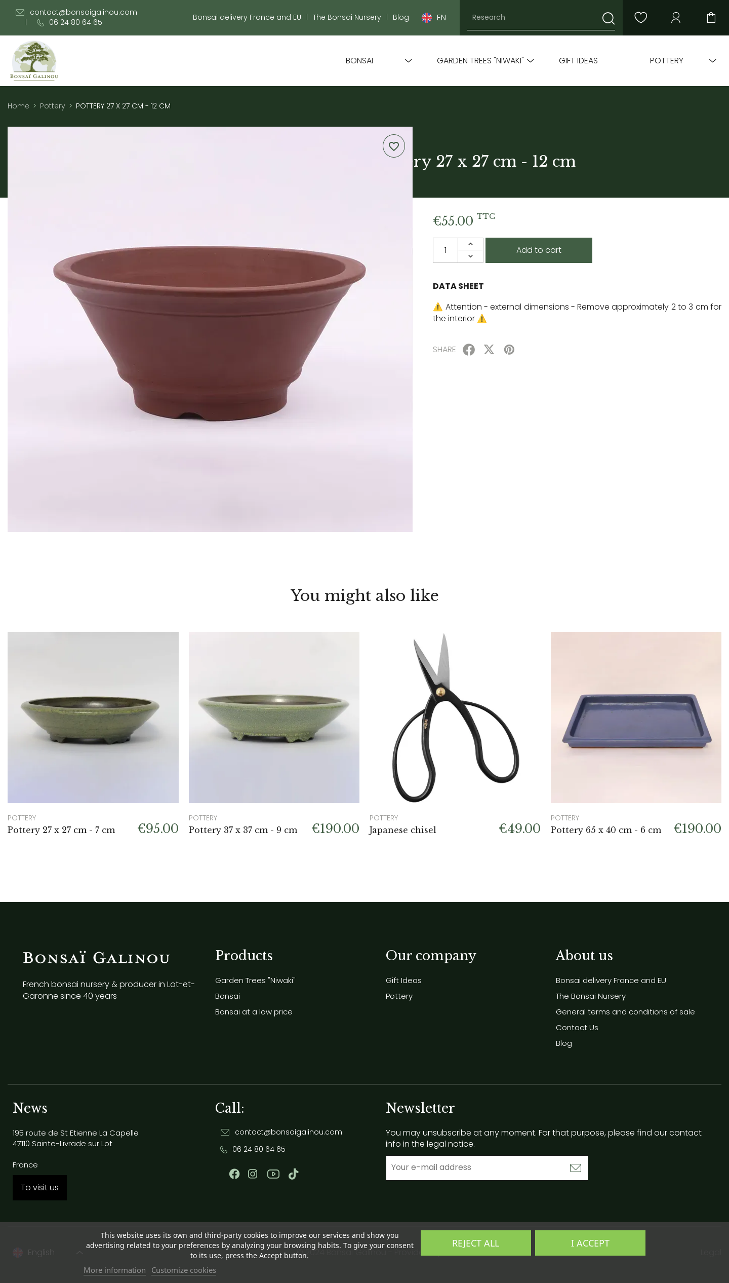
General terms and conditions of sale (625, 1011)
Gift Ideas (578, 60)
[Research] (541, 17)
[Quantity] (445, 250)
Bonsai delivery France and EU (247, 17)
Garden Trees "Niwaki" (480, 60)
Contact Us (577, 1027)
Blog (401, 17)
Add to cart (538, 250)
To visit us (40, 1187)
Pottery (666, 60)
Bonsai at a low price (254, 1011)
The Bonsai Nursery (347, 17)
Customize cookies (183, 1270)
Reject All (475, 1243)
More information (115, 1270)
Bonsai (359, 60)
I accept (590, 1243)
